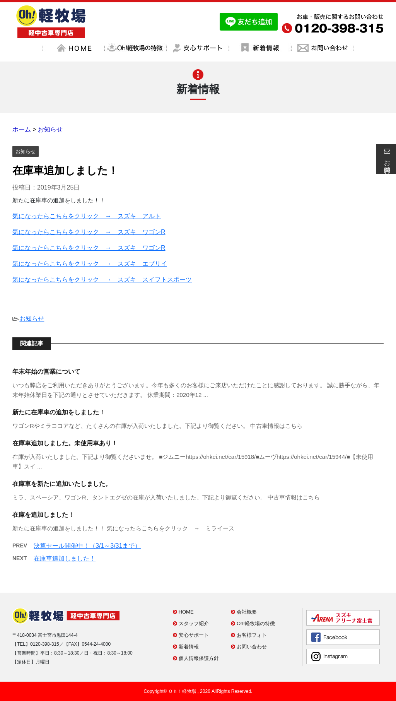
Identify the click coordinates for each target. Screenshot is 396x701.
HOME (183, 612)
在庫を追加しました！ (43, 514)
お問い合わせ (249, 647)
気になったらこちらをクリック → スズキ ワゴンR (89, 232)
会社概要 (244, 612)
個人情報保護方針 (196, 658)
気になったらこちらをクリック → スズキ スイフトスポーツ (102, 279)
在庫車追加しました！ (65, 558)
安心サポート (191, 635)
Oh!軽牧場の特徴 (253, 623)
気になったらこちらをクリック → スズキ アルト (86, 216)
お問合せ (386, 158)
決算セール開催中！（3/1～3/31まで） (87, 545)
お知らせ (31, 318)
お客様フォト (249, 635)
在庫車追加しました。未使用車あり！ (65, 443)
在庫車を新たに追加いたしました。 (61, 483)
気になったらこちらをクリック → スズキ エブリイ (89, 263)
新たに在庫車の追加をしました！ (58, 412)
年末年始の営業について (46, 371)
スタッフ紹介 (191, 623)
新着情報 (186, 647)
